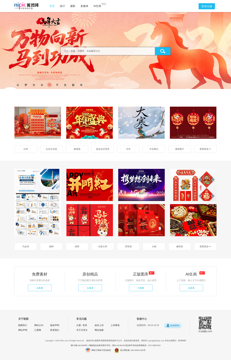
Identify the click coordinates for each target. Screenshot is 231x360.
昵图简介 (22, 325)
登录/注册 (206, 6)
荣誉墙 (128, 246)
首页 (52, 6)
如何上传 (99, 325)
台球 (25, 149)
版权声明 (54, 325)
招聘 (77, 246)
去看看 (39, 288)
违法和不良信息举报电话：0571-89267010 (142, 345)
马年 (128, 149)
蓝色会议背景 (102, 149)
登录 (85, 325)
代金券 (25, 246)
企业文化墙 (51, 149)
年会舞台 (154, 149)
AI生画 (97, 6)
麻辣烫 (179, 246)
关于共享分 (82, 330)
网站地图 (99, 330)
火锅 (154, 246)
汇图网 (140, 288)
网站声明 (22, 330)
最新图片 (179, 149)
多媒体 (84, 6)
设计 (62, 6)
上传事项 (115, 325)
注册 (78, 325)
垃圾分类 (102, 246)
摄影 (72, 6)
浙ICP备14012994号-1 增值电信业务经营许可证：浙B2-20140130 (98, 345)
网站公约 (38, 325)
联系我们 (54, 330)
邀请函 (77, 149)
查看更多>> (205, 149)
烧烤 (51, 246)
